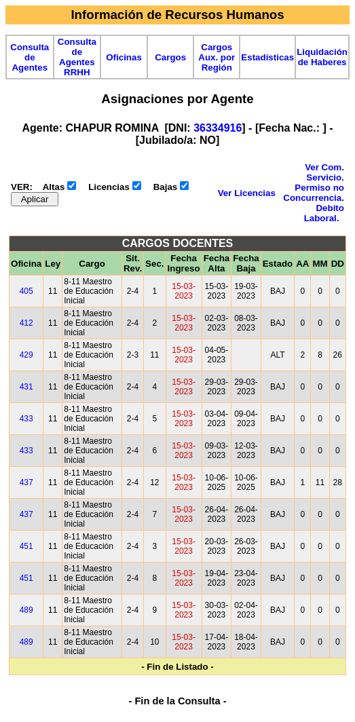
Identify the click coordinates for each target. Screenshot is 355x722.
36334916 (217, 128)
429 (26, 355)
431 (26, 387)
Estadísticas (267, 57)
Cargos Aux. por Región (216, 57)
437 (26, 482)
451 (26, 546)
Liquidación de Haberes (322, 57)
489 (26, 610)
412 (26, 323)
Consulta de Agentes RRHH (77, 57)
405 (26, 291)
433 (26, 418)
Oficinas (124, 57)
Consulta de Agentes (29, 57)
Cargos (170, 57)
